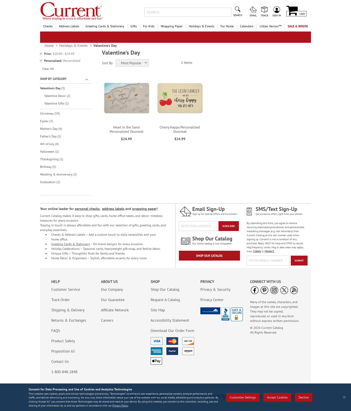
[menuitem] (271, 26)
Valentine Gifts (59, 103)
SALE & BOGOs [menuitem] (298, 26)
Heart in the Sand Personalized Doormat (126, 129)
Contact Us (60, 361)
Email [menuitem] (253, 15)
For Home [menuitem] (227, 26)
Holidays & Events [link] (73, 45)
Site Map (158, 310)
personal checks (87, 208)
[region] (175, 397)
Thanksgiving (54, 159)
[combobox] (187, 12)
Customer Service (65, 289)
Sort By (107, 63)
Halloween (52, 151)
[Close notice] (344, 397)
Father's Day (53, 136)
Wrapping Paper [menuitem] (172, 26)
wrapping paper (144, 208)
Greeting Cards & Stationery (70, 244)
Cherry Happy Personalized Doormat (180, 129)
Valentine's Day (55, 88)
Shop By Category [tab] (53, 79)
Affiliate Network (115, 310)
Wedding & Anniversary (61, 174)
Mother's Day (54, 128)
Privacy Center (212, 299)
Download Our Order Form (172, 330)
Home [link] (49, 45)
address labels (113, 208)
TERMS (257, 251)
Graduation (53, 182)
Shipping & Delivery (68, 310)
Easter (49, 121)
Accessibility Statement (170, 320)
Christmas (53, 113)
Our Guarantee (113, 299)
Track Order (60, 299)
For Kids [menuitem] (148, 26)
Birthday (51, 167)
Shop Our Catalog (209, 256)
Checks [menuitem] (48, 26)
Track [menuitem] (264, 15)
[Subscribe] (228, 226)
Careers (107, 320)
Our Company (112, 289)
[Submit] (299, 260)
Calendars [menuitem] (246, 26)
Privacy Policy (120, 405)
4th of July (52, 144)
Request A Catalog (165, 299)
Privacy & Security (215, 289)
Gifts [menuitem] (134, 26)
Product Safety (63, 340)
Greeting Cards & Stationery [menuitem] (105, 26)
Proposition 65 (63, 351)
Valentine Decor (60, 96)
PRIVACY (269, 251)
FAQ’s (55, 330)
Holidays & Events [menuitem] (201, 26)
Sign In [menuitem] (276, 15)
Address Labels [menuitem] (69, 26)
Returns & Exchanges (68, 320)
